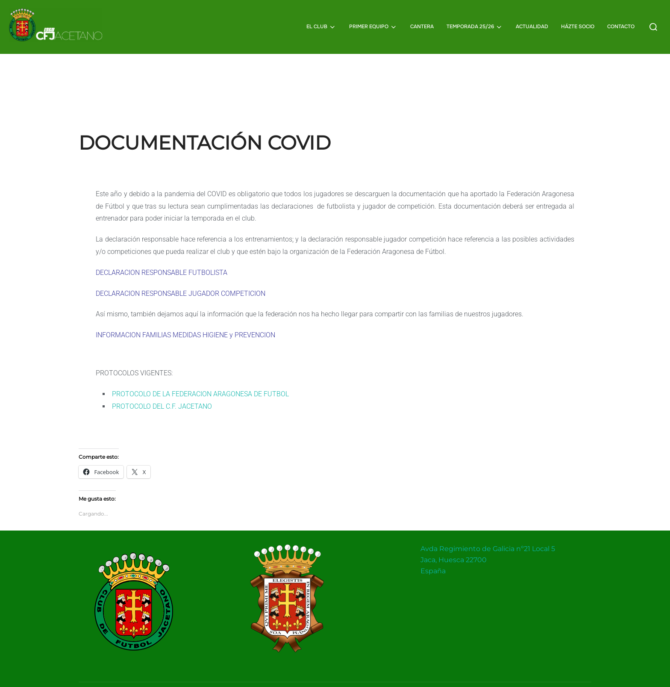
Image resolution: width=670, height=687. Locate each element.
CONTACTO (621, 26)
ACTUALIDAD (532, 26)
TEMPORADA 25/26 (475, 27)
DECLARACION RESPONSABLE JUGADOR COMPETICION (180, 310)
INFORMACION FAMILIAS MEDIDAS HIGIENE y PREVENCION (185, 352)
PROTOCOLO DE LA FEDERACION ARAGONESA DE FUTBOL (200, 411)
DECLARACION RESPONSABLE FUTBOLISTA (161, 290)
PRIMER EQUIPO (373, 27)
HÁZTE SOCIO (577, 26)
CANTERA (422, 26)
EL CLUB (321, 27)
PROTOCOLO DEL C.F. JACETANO (162, 423)
